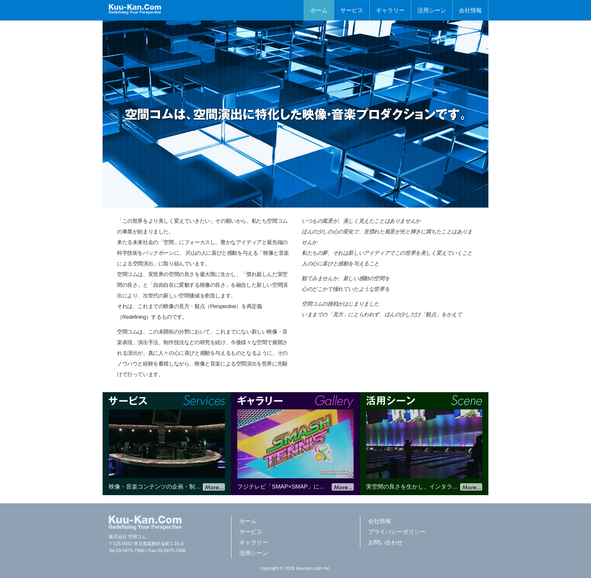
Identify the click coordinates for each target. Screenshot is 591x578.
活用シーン (431, 10)
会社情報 (470, 10)
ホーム (319, 10)
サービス (351, 10)
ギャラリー (390, 10)
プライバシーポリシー (397, 531)
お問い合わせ (385, 542)
